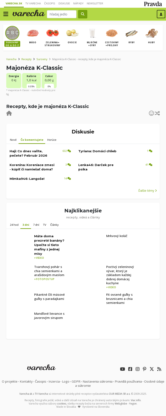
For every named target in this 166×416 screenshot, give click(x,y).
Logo (65, 381)
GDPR (76, 381)
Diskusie (64, 3)
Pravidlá (128, 381)
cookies (61, 403)
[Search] (61, 14)
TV (44, 225)
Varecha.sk (14, 3)
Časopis (49, 3)
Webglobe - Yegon (126, 403)
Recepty (26, 59)
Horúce (51, 140)
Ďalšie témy (147, 191)
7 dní (36, 225)
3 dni (25, 225)
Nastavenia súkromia (97, 381)
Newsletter (95, 3)
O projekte (9, 381)
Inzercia (54, 381)
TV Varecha (33, 3)
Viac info (136, 400)
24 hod (14, 225)
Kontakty (26, 381)
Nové (13, 140)
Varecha (11, 59)
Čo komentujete (32, 140)
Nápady (78, 3)
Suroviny (41, 59)
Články (54, 225)
